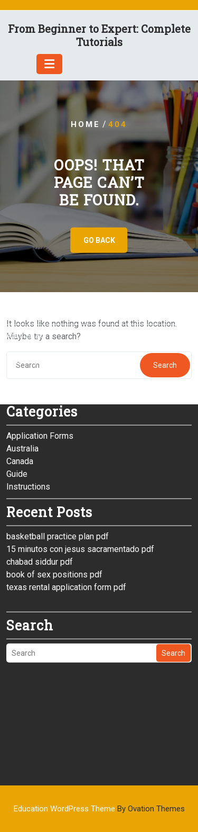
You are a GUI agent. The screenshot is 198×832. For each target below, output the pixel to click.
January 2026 (31, 310)
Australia (22, 386)
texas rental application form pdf (66, 524)
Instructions (28, 424)
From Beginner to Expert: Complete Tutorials (99, 35)
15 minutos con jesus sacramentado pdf (80, 486)
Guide (16, 411)
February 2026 (33, 298)
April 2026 (25, 272)
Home (85, 124)
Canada (19, 398)
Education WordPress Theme (99, 808)
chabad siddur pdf (39, 499)
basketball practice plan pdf (57, 473)
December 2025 (36, 323)
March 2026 (28, 285)
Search (173, 590)
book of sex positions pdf (54, 512)
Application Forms (39, 373)
